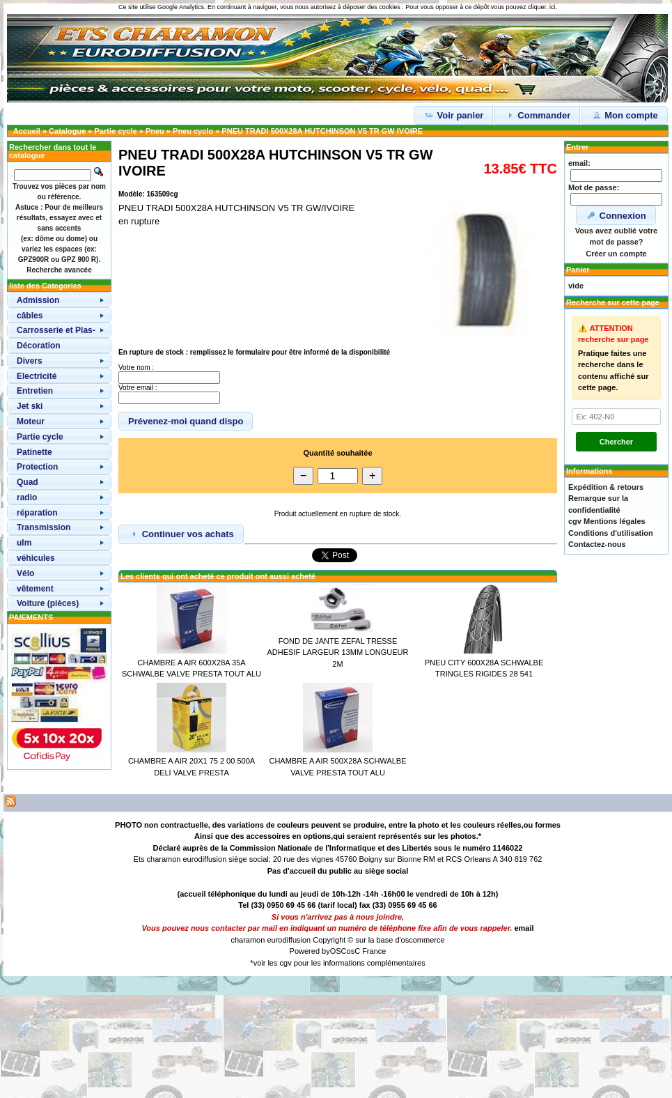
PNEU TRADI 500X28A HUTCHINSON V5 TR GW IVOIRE (322, 131)
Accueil (26, 131)
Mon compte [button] (624, 115)
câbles (29, 315)
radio (27, 497)
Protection (37, 467)
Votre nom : (136, 367)
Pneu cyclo (193, 131)
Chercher (616, 442)
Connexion (616, 215)
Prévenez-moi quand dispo (185, 421)
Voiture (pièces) (48, 603)
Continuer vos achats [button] (181, 533)
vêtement (35, 589)
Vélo (25, 573)
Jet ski (29, 406)
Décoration (39, 345)
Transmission (43, 527)
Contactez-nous (597, 544)
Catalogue (67, 131)
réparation (37, 513)
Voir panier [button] (453, 115)
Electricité (36, 376)
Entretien (35, 391)
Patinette (34, 452)
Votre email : (137, 388)
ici (552, 6)
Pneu (155, 131)
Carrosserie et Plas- (56, 330)
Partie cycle (116, 131)
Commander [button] (537, 115)
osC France (366, 951)
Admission (38, 300)
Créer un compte (616, 253)
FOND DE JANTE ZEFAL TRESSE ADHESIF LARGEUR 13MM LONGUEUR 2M (338, 652)
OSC (338, 951)
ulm (24, 543)
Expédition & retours (605, 487)
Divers (29, 361)
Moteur (31, 421)
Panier (578, 269)
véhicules (36, 558)
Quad (27, 482)
